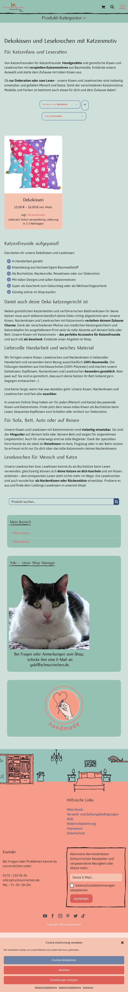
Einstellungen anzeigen (64, 979)
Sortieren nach (54, 104)
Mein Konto (21, 533)
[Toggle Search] (112, 7)
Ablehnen (64, 969)
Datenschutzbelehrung (46, 987)
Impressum (88, 987)
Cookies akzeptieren (64, 960)
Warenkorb (21, 541)
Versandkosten (36, 214)
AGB (70, 819)
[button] (122, 942)
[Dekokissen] (33, 138)
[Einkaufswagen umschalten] (103, 7)
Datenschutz (76, 833)
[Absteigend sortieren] (85, 104)
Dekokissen (33, 200)
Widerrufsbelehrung (81, 824)
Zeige (53, 116)
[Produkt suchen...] (61, 501)
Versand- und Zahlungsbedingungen (93, 814)
